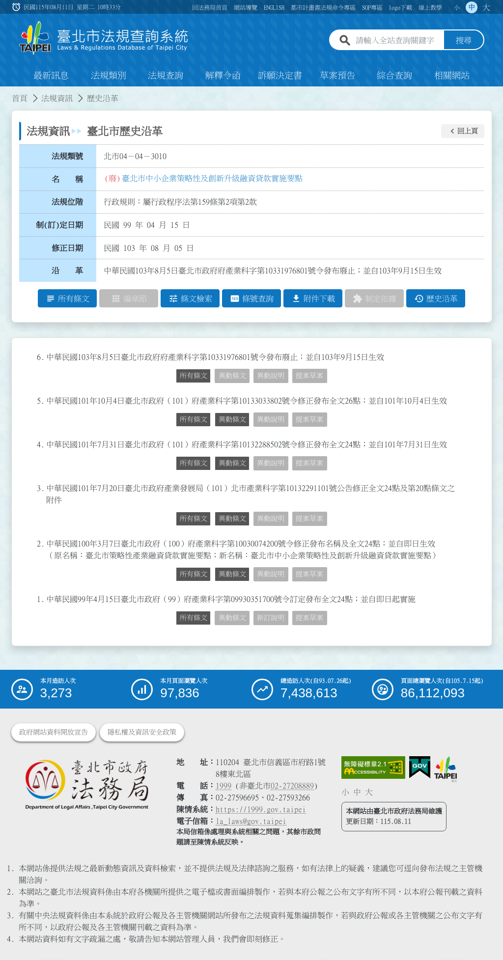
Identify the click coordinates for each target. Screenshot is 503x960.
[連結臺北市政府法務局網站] (86, 784)
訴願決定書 (280, 75)
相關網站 (452, 75)
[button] (462, 131)
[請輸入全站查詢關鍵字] (398, 40)
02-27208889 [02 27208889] (292, 786)
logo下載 (400, 7)
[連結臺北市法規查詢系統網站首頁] (104, 38)
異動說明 (270, 375)
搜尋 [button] (464, 41)
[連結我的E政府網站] (419, 768)
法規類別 (108, 75)
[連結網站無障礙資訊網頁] (373, 768)
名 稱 (67, 179)
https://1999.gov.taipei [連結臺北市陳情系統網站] (261, 810)
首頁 (20, 98)
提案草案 (309, 375)
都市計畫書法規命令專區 (323, 7)
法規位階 (67, 202)
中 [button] (471, 7)
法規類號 (67, 156)
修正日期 (67, 248)
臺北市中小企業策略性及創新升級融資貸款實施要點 (212, 178)
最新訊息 (51, 75)
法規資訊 (57, 98)
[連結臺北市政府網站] (445, 769)
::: (6, 92)
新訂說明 (270, 617)
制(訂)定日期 (59, 225)
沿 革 (67, 270)
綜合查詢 (394, 75)
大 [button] (486, 7)
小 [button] (457, 7)
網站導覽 (245, 7)
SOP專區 (372, 7)
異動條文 (232, 375)
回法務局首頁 (209, 7)
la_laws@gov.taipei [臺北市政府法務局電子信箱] (251, 821)
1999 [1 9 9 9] (223, 786)
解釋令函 (223, 75)
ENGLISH (274, 7)
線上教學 (430, 7)
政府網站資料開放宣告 (53, 732)
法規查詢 (165, 75)
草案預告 (337, 75)
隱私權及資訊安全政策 (142, 732)
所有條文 (193, 375)
